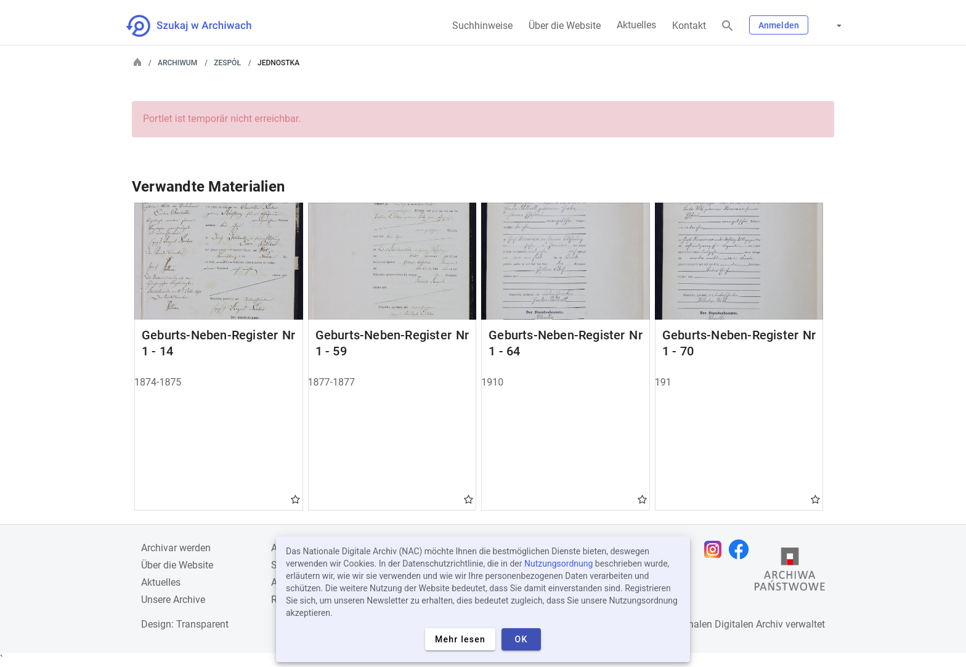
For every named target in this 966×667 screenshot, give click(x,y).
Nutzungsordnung (558, 563)
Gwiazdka (295, 499)
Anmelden (778, 25)
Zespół (227, 63)
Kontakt (689, 25)
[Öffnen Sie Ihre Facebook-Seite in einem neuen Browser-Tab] (742, 549)
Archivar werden (176, 548)
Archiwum (177, 63)
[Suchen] (727, 26)
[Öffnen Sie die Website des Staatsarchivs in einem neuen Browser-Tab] (790, 572)
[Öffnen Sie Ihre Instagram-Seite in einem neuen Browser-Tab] (716, 549)
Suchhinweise (482, 25)
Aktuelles (636, 25)
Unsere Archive (173, 599)
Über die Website (565, 25)
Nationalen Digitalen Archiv (724, 624)
